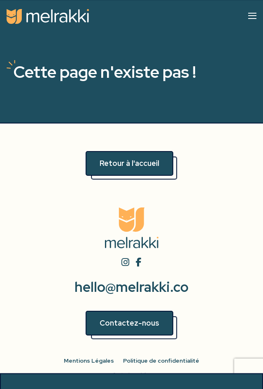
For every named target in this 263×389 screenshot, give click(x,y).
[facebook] (139, 262)
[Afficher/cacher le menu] (252, 16)
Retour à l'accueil (129, 163)
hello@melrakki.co (131, 287)
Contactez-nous (129, 323)
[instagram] (125, 262)
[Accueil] (48, 16)
